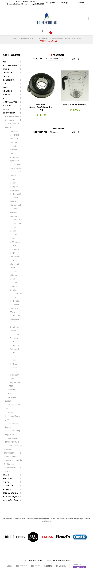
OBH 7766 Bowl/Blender (74, 104)
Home (15, 38)
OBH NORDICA (27, 38)
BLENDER (77, 38)
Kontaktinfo (81, 3)
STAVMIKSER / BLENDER (61, 38)
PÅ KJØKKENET (42, 38)
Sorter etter (40, 58)
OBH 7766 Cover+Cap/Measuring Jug (40, 107)
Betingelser (50, 3)
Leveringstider (65, 3)
